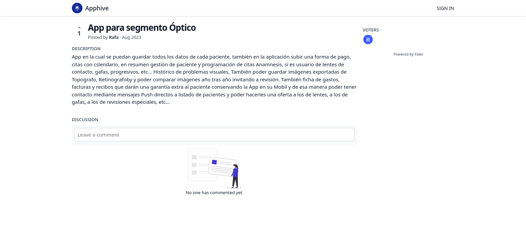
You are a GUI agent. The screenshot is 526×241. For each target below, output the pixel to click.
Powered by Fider (408, 54)
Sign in (445, 8)
